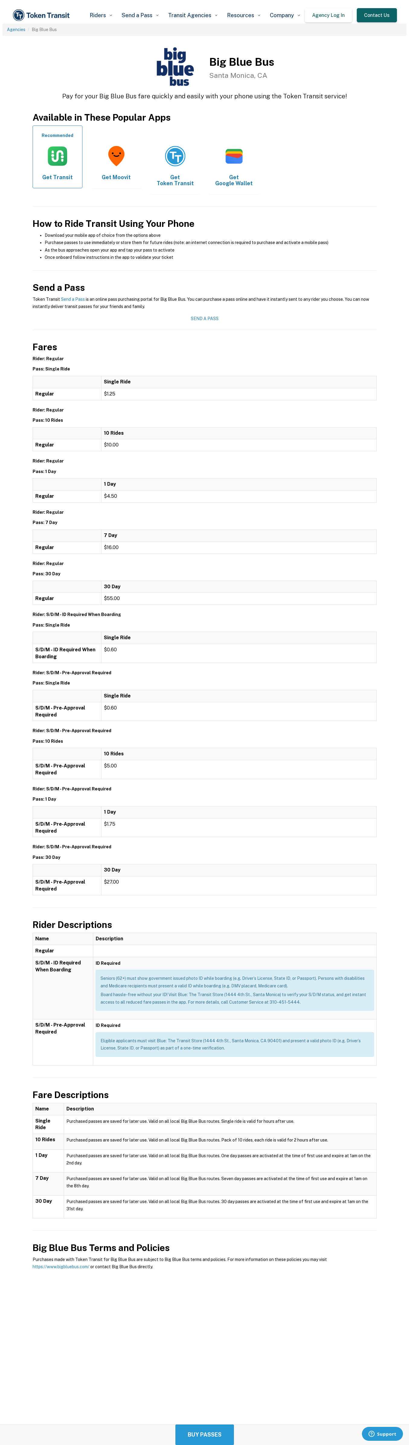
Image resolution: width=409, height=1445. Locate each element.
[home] (42, 15)
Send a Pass (73, 299)
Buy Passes (205, 1434)
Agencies (16, 29)
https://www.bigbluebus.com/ (61, 1266)
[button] (101, 15)
